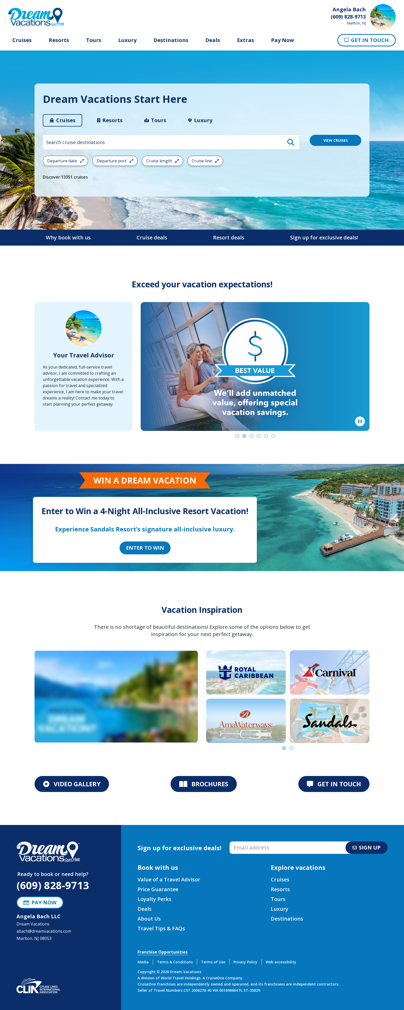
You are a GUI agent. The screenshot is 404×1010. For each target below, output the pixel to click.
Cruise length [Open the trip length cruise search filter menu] (162, 161)
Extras (245, 40)
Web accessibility (281, 961)
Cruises (22, 40)
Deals (212, 40)
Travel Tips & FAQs (161, 928)
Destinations (171, 40)
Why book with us (68, 237)
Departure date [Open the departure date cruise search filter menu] (65, 161)
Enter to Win (145, 547)
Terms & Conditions (175, 961)
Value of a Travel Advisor (169, 879)
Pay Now (282, 40)
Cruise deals (152, 237)
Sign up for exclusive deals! (324, 237)
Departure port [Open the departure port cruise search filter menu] (115, 161)
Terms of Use (213, 961)
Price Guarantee (158, 889)
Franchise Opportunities (163, 952)
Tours (93, 40)
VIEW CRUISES (335, 140)
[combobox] (171, 142)
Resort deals (228, 237)
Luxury (127, 40)
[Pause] (360, 421)
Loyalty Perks (154, 899)
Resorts (59, 40)
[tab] (62, 120)
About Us (149, 918)
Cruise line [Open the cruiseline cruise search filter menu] (205, 161)
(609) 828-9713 (52, 885)
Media (143, 961)
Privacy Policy (245, 961)
